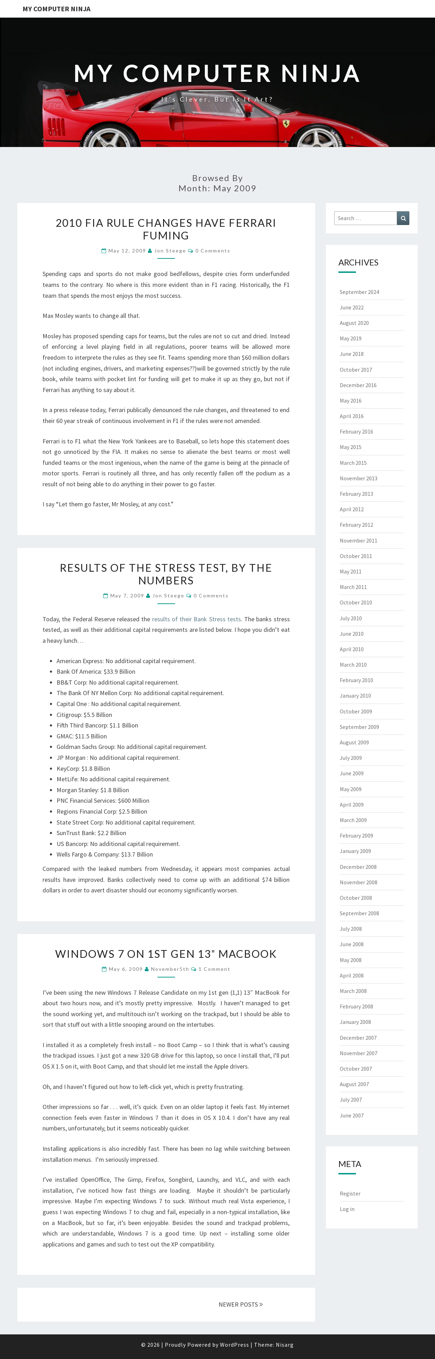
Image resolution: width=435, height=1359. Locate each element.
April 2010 (352, 649)
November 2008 (358, 882)
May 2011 (351, 571)
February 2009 (356, 835)
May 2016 (351, 400)
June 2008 (352, 944)
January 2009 (355, 850)
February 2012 (356, 524)
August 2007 (354, 1084)
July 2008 (351, 928)
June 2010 (352, 633)
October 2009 (356, 711)
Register (350, 1193)
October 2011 (356, 555)
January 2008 (355, 1021)
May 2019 (351, 338)
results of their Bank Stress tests (196, 619)
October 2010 (356, 602)
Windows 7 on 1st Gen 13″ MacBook (166, 953)
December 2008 (358, 866)
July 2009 (351, 757)
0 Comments (213, 251)
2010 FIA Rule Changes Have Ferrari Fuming (166, 229)
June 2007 (352, 1115)
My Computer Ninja (56, 8)
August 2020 (354, 322)
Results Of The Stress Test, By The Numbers (166, 573)
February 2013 (356, 493)
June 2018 (352, 353)
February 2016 (356, 431)
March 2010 (353, 664)
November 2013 (358, 478)
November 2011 (358, 540)
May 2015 (351, 446)
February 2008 (356, 1006)
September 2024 (359, 291)
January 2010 (355, 695)
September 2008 (359, 913)
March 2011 (353, 586)
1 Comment (215, 969)
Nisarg (285, 1344)
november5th (170, 969)
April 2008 (352, 975)
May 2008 (351, 959)
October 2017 (356, 369)
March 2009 (353, 819)
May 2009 (351, 789)
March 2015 (353, 462)
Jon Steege (170, 251)
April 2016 (352, 415)
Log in (347, 1208)
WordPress (234, 1344)
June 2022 (352, 307)
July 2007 (351, 1099)
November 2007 (358, 1053)
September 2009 (359, 726)
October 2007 (356, 1068)
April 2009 (352, 804)
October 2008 (356, 897)
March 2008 (353, 990)
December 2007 (358, 1037)
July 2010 (351, 618)
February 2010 (356, 680)
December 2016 (358, 385)
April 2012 (352, 509)
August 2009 (354, 742)
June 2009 (352, 773)
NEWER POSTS (241, 1304)
